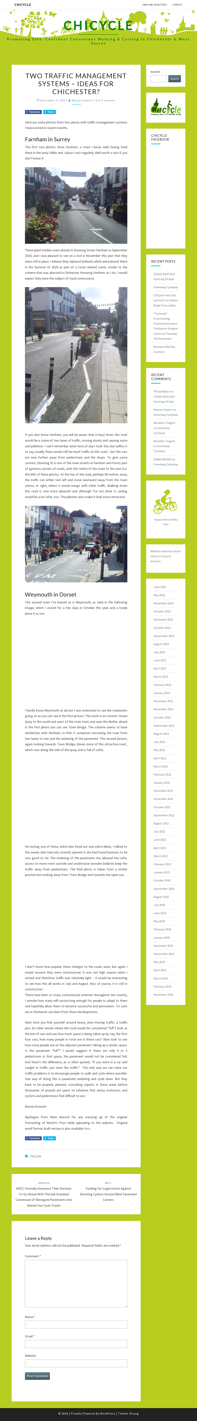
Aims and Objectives (155, 4)
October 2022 (162, 717)
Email (30, 1336)
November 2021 (163, 799)
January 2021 (162, 872)
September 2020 (164, 889)
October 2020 (162, 880)
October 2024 (162, 611)
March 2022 (161, 766)
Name (30, 1317)
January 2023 (162, 693)
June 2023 (160, 660)
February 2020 (162, 929)
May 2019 (159, 962)
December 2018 (163, 994)
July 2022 (159, 742)
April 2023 (160, 668)
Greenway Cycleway (166, 287)
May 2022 (159, 750)
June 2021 (160, 839)
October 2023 (162, 628)
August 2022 (161, 734)
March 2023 (161, 676)
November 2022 (163, 709)
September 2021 (164, 815)
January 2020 (162, 937)
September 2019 (164, 954)
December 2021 (163, 791)
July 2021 (159, 831)
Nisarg (134, 1413)
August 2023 (161, 644)
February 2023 (162, 685)
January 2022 (162, 782)
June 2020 (160, 913)
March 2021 (161, 856)
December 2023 (163, 619)
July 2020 (159, 905)
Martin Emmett (83, 100)
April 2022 (160, 758)
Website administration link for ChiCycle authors (166, 556)
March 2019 (161, 978)
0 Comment (107, 100)
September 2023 (164, 636)
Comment (33, 1256)
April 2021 (160, 848)
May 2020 (159, 921)
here (87, 1128)
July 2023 (159, 652)
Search (155, 71)
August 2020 (161, 897)
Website (30, 1355)
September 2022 (164, 725)
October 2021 (162, 807)
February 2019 (162, 986)
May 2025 (159, 595)
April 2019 (160, 970)
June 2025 (160, 587)
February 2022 (162, 774)
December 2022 (163, 701)
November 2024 (163, 603)
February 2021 (162, 864)
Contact (177, 4)
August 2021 (161, 823)
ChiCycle (22, 4)
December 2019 (163, 946)
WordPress (107, 1413)
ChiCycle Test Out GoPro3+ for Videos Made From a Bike (166, 300)
